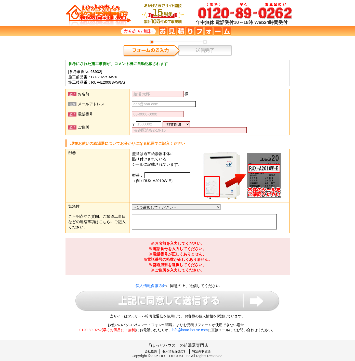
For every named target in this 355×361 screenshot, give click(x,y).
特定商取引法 (201, 351)
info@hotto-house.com (190, 330)
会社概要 (151, 351)
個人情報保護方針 (151, 285)
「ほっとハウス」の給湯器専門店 (177, 345)
